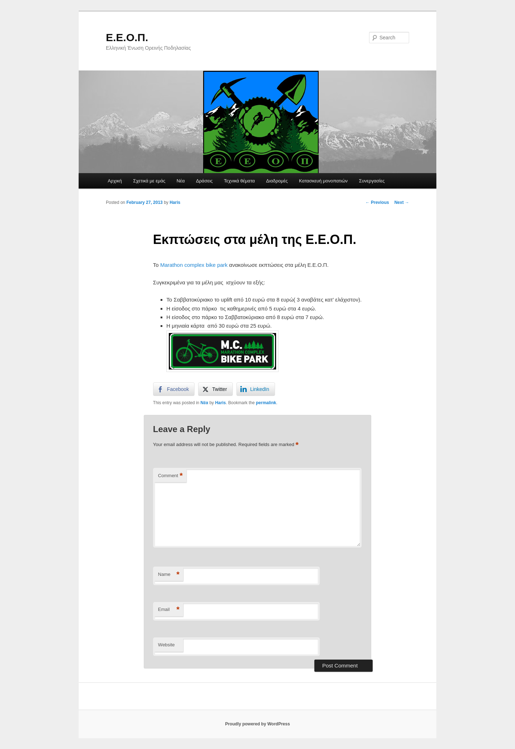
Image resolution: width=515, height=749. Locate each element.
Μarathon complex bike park (193, 265)
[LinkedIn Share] (255, 389)
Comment (170, 476)
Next (401, 202)
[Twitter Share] (215, 389)
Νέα (181, 180)
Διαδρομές (277, 180)
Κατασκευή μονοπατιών (323, 180)
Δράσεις (204, 180)
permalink (266, 402)
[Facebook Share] (174, 389)
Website (166, 644)
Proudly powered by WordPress (257, 723)
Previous (377, 202)
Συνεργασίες (372, 180)
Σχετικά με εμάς (149, 180)
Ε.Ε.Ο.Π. (127, 37)
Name (169, 574)
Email (169, 609)
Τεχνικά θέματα (239, 180)
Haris (175, 202)
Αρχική (115, 180)
